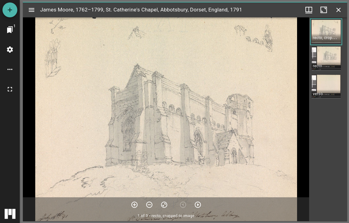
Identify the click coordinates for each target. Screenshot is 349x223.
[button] (326, 32)
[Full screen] (9, 89)
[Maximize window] (323, 9)
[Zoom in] (134, 204)
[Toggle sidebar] (31, 9)
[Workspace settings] (9, 49)
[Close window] (338, 9)
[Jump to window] (9, 29)
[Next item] (197, 204)
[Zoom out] (149, 204)
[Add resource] (9, 9)
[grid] (328, 119)
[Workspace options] (9, 69)
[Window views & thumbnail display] (308, 9)
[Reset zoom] (164, 204)
